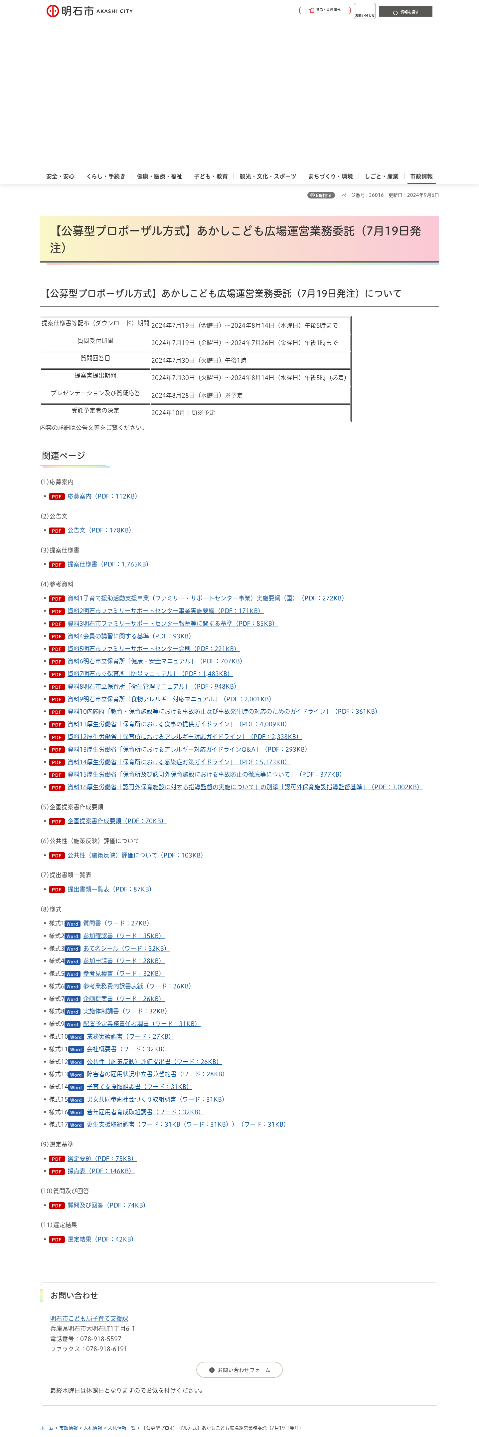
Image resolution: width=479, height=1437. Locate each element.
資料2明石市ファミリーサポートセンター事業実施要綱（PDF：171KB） (166, 462)
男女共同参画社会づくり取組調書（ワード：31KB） (157, 951)
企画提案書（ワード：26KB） (124, 850)
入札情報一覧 (122, 1279)
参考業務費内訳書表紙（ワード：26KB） (139, 838)
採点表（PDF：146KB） (101, 1022)
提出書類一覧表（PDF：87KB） (111, 741)
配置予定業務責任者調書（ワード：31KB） (142, 875)
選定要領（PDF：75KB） (102, 1010)
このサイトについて (95, 1302)
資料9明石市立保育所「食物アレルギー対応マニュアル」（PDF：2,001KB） (171, 550)
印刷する (324, 47)
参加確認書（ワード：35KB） (124, 787)
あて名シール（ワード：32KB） (126, 800)
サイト (394, 1302)
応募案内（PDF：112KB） (104, 348)
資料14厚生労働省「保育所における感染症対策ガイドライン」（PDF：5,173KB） (179, 613)
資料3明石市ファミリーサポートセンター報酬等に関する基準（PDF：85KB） (173, 475)
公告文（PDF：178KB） (101, 382)
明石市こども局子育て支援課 (89, 1170)
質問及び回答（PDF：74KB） (108, 1057)
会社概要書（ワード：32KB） (127, 900)
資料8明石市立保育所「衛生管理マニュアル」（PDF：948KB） (154, 538)
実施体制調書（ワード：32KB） (127, 863)
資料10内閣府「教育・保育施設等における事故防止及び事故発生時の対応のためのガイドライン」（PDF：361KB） (224, 563)
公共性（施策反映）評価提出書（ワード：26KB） (154, 913)
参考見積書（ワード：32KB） (124, 825)
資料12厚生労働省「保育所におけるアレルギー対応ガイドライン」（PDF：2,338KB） (185, 588)
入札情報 (92, 1279)
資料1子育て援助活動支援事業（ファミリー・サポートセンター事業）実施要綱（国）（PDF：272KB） (208, 450)
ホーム (47, 1279)
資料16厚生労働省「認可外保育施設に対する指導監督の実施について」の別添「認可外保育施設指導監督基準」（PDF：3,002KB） (245, 638)
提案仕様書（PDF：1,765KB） (110, 416)
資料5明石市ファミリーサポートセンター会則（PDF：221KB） (154, 500)
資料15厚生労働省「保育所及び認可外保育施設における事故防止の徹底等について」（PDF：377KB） (206, 626)
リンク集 (346, 1302)
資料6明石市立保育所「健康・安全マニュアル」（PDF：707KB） (157, 513)
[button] (299, 11)
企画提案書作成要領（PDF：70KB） (117, 672)
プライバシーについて (281, 1302)
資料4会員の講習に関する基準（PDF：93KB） (131, 488)
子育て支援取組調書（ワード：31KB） (139, 938)
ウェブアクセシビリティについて (187, 1302)
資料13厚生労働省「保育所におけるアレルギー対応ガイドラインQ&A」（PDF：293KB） (189, 601)
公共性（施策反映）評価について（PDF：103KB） (137, 707)
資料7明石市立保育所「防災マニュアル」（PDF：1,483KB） (150, 525)
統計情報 (259, 1404)
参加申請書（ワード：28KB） (124, 812)
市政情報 (68, 1279)
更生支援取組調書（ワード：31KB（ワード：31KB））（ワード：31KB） (188, 976)
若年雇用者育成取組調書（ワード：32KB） (145, 963)
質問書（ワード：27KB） (118, 775)
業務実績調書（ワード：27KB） (130, 888)
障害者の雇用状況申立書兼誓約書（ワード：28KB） (157, 925)
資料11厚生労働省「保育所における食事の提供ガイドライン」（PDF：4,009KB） (179, 575)
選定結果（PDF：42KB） (102, 1091)
